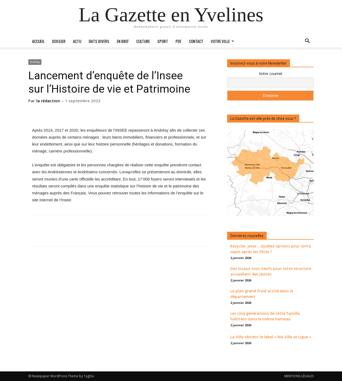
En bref (123, 41)
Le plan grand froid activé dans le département (261, 293)
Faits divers (99, 41)
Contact (196, 41)
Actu (77, 41)
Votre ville (222, 41)
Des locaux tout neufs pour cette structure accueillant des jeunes (270, 271)
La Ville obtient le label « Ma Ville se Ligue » (270, 336)
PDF (178, 41)
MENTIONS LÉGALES (299, 376)
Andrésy (35, 62)
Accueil (38, 41)
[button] (307, 41)
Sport (162, 41)
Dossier (58, 41)
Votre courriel (270, 73)
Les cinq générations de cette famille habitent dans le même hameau (265, 316)
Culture (143, 41)
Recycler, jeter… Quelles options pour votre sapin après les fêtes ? (270, 248)
